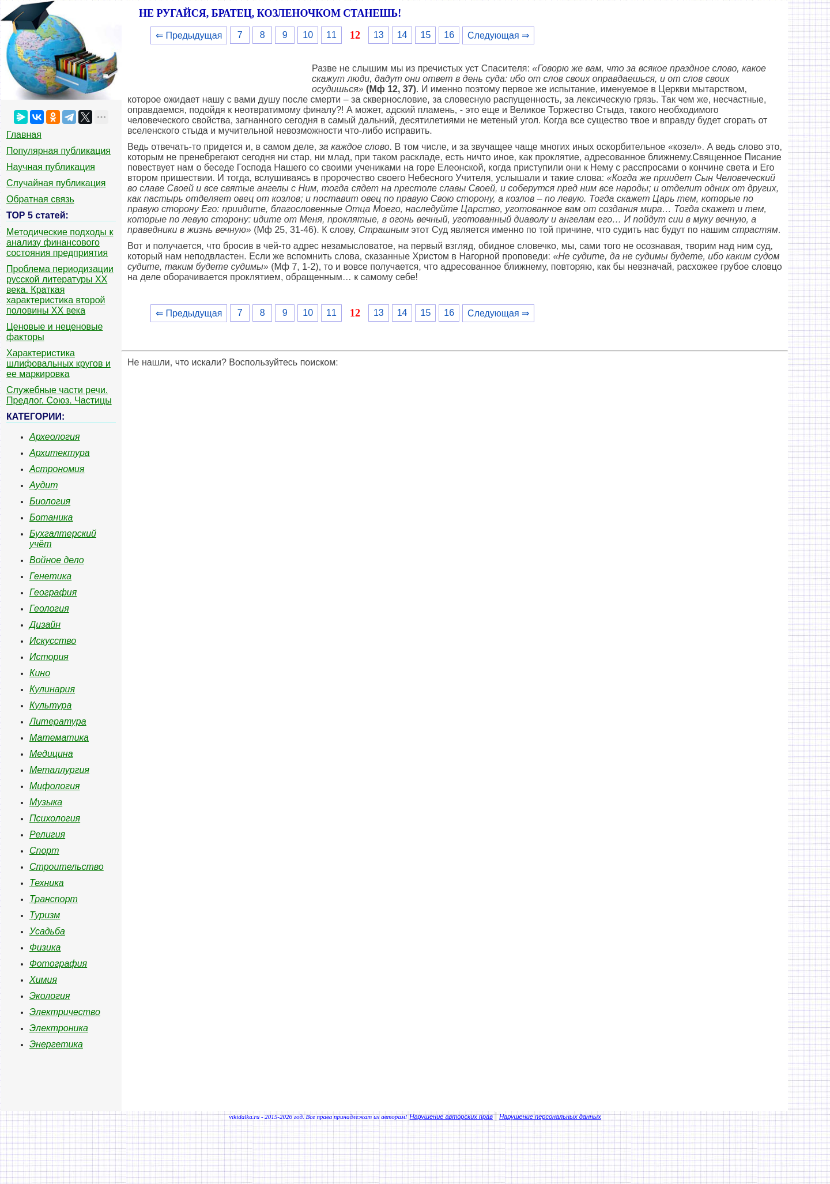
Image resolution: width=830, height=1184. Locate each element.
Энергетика (56, 1044)
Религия (47, 834)
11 (331, 35)
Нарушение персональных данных (550, 1116)
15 (425, 35)
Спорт (44, 850)
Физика (45, 947)
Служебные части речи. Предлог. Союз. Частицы (59, 395)
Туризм (44, 915)
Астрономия (57, 469)
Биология (49, 501)
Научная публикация (50, 167)
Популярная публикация (58, 151)
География (53, 592)
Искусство (52, 641)
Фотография (58, 963)
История (49, 657)
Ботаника (51, 517)
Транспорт (53, 899)
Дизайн (45, 624)
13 (378, 35)
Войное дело (56, 560)
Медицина (51, 754)
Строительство (66, 867)
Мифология (54, 786)
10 (308, 35)
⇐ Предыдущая (189, 35)
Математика (59, 737)
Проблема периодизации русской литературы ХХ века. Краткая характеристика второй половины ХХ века (60, 289)
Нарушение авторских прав (451, 1116)
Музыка (45, 802)
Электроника (58, 1028)
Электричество (64, 1012)
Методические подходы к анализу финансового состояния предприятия (60, 242)
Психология (54, 818)
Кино (39, 673)
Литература (57, 721)
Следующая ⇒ (498, 35)
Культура (50, 705)
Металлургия (59, 770)
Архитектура (59, 453)
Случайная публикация (55, 183)
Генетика (50, 576)
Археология (54, 437)
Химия (43, 980)
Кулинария (52, 689)
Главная (24, 134)
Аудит (43, 485)
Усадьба (47, 931)
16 (449, 35)
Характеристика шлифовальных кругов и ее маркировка (58, 363)
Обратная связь (40, 199)
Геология (49, 608)
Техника (46, 883)
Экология (49, 996)
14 (402, 35)
